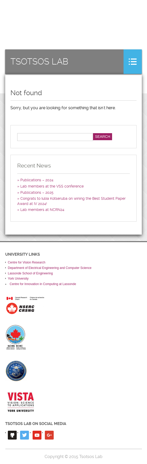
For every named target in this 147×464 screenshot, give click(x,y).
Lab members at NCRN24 (42, 210)
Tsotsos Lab (39, 61)
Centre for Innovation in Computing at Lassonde (43, 284)
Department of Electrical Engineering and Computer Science (49, 268)
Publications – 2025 (36, 192)
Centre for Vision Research (26, 262)
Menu (133, 61)
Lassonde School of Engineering (30, 273)
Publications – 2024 (36, 180)
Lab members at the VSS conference (52, 186)
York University (18, 278)
